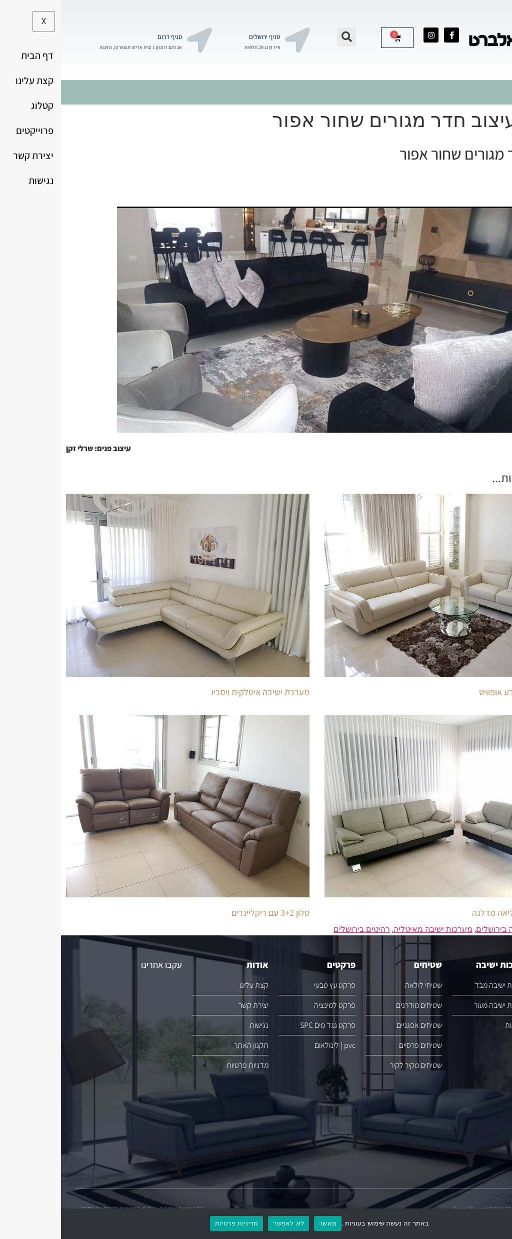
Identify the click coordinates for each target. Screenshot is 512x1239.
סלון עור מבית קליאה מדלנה (459, 912)
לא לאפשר (227, 1223)
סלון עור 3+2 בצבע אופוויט (462, 692)
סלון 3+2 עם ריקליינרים (209, 912)
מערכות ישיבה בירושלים (455, 929)
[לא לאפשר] (496, 1222)
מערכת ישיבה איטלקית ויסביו (199, 692)
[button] (285, 37)
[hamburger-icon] (495, 92)
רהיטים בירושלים (300, 929)
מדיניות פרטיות (175, 1223)
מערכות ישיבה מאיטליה (372, 929)
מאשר (267, 1223)
